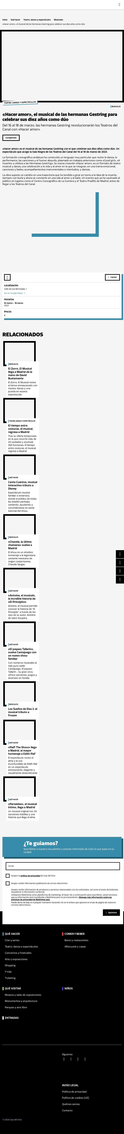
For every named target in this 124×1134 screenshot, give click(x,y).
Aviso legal (70, 1085)
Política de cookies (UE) (75, 1097)
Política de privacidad (74, 1091)
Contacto (67, 1110)
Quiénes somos (71, 1104)
